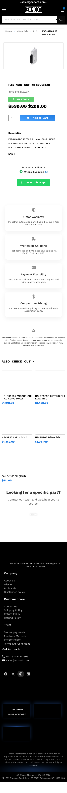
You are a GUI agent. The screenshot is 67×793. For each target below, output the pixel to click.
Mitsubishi (22, 31)
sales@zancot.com (17, 714)
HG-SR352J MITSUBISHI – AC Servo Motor (17, 397)
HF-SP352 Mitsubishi (14, 437)
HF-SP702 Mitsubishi (47, 437)
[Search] (61, 19)
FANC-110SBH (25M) (14, 476)
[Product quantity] (13, 118)
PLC (35, 31)
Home (8, 31)
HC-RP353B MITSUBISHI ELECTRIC (50, 397)
